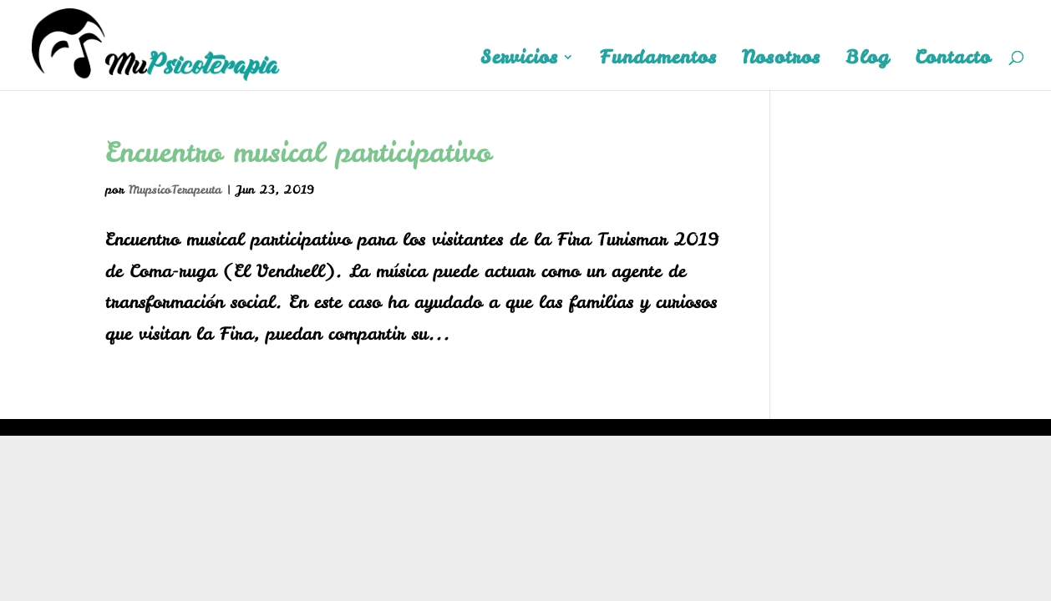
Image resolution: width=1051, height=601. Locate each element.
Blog (867, 60)
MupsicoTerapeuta (175, 189)
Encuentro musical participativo (298, 152)
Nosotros (781, 60)
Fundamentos (658, 60)
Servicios (519, 60)
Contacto (953, 60)
